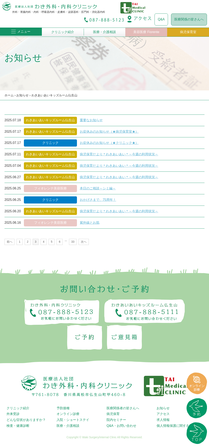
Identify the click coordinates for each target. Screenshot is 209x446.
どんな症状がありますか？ (26, 420)
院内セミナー (116, 420)
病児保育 (113, 414)
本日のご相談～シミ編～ (98, 188)
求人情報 (163, 420)
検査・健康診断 (18, 425)
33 (72, 241)
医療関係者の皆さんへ (123, 408)
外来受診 (13, 414)
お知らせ (22, 95)
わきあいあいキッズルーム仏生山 (54, 95)
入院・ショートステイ (73, 420)
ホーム (9, 95)
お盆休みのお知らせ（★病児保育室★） (109, 131)
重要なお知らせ (91, 120)
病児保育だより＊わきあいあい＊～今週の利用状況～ (119, 154)
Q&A (161, 19)
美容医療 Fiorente (146, 32)
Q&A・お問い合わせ (121, 425)
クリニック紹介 (62, 32)
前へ (9, 241)
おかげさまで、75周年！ (98, 199)
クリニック (50, 143)
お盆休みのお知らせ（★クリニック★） (109, 143)
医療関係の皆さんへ (189, 19)
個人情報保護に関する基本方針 (179, 425)
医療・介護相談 (104, 32)
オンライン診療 (68, 414)
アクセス (163, 414)
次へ (84, 241)
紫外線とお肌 (89, 222)
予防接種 (63, 408)
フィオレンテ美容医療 (50, 188)
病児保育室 (188, 32)
